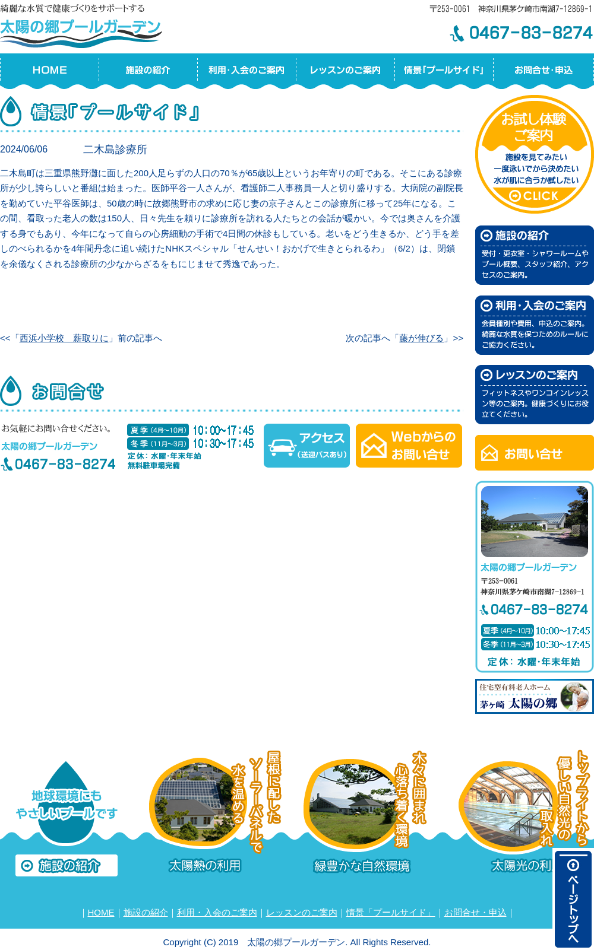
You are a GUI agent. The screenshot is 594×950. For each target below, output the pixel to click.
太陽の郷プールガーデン (83, 24)
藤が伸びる (421, 338)
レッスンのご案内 (301, 912)
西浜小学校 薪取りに (64, 338)
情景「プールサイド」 (390, 912)
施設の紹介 (146, 912)
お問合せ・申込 (475, 912)
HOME (101, 912)
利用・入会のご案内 (217, 912)
